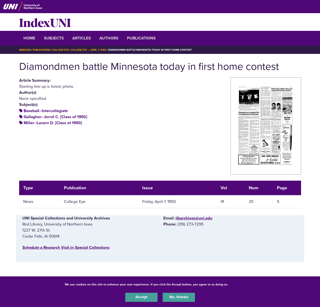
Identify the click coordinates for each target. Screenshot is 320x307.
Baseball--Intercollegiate (46, 110)
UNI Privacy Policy (242, 284)
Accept (141, 297)
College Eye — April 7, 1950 (90, 49)
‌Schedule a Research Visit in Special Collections (66, 247)
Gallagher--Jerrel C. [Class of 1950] (55, 116)
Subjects (54, 38)
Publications (141, 38)
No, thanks (179, 297)
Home (29, 38)
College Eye (62, 49)
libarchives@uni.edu (194, 218)
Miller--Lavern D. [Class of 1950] (53, 123)
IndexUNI (45, 22)
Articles (81, 38)
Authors (108, 38)
